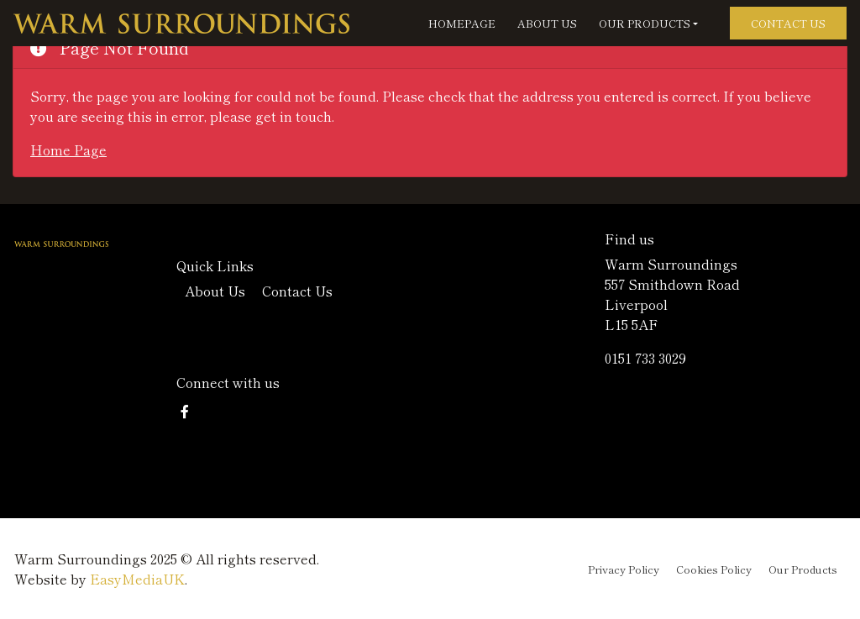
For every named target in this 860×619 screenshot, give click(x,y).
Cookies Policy (714, 569)
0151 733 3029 (645, 358)
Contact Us (788, 23)
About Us (547, 23)
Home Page (68, 149)
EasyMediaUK (137, 579)
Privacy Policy (623, 569)
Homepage (462, 23)
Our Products (644, 23)
